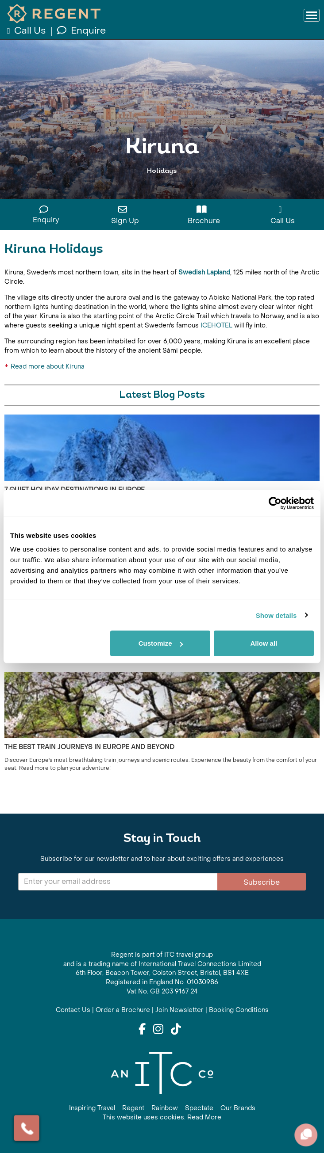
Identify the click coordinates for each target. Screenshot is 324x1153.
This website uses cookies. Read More (162, 1117)
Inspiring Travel (92, 1108)
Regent (133, 1108)
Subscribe (261, 882)
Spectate (199, 1108)
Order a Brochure (123, 1010)
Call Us (27, 31)
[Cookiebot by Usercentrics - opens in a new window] (275, 503)
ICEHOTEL (216, 325)
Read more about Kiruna (48, 366)
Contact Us (73, 1010)
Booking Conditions (239, 1010)
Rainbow (164, 1108)
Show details (276, 615)
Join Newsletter (179, 1010)
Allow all (263, 643)
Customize (161, 643)
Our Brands (237, 1108)
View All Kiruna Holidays (162, 187)
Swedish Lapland (204, 272)
